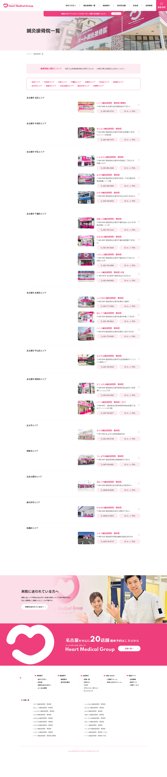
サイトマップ (88, 725)
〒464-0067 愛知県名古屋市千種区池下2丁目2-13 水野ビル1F (116, 257)
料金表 (135, 5)
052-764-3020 (107, 248)
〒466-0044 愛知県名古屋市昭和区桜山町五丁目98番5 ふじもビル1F (116, 387)
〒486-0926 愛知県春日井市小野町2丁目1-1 (113, 509)
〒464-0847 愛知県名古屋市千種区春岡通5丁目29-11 (116, 239)
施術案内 (106, 5)
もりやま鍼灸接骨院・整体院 (43, 756)
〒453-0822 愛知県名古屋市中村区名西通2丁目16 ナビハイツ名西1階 (116, 131)
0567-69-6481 (107, 464)
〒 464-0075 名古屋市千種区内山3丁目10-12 (113, 274)
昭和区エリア (117, 82)
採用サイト (133, 717)
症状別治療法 (65, 717)
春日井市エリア (82, 86)
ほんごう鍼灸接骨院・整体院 (43, 742)
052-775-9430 (107, 336)
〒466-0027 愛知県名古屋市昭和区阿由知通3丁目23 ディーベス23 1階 (116, 405)
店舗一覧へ (131, 683)
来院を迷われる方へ (44, 719)
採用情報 (149, 5)
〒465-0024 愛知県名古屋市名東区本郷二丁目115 (115, 314)
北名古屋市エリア (66, 86)
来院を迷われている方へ (35, 641)
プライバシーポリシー (91, 722)
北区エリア (35, 82)
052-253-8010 (107, 201)
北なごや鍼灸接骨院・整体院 (94, 756)
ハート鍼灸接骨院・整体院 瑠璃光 (44, 770)
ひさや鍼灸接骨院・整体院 (42, 749)
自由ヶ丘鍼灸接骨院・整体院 (94, 749)
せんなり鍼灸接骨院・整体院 (94, 742)
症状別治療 (121, 5)
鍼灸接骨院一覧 (89, 5)
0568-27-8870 (107, 516)
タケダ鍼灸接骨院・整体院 (42, 738)
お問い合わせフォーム (114, 717)
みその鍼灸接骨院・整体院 (93, 745)
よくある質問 (42, 722)
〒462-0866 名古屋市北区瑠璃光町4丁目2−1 (113, 104)
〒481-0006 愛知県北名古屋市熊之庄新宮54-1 (114, 483)
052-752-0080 (107, 265)
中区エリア (61, 82)
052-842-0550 (107, 395)
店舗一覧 (87, 714)
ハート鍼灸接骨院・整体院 (93, 759)
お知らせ (87, 717)
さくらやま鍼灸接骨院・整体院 (95, 752)
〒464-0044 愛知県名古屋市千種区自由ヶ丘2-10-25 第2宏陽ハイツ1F (116, 221)
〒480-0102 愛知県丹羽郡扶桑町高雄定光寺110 (115, 535)
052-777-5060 (107, 306)
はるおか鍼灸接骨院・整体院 (43, 752)
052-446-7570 (107, 140)
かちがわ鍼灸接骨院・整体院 (43, 759)
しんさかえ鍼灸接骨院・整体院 (43, 745)
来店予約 (161, 5)
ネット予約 (129, 111)
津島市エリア (50, 86)
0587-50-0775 (107, 541)
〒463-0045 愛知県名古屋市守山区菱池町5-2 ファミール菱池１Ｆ (116, 358)
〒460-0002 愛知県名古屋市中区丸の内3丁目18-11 (116, 194)
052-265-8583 (107, 186)
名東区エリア (89, 82)
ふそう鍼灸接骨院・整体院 (42, 763)
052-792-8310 (107, 367)
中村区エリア (48, 82)
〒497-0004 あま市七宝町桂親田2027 (111, 432)
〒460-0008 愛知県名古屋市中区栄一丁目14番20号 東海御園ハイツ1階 (116, 177)
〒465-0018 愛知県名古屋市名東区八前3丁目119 (115, 330)
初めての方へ (71, 5)
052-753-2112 (107, 230)
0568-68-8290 (107, 490)
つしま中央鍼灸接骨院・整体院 (95, 763)
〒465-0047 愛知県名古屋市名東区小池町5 (113, 299)
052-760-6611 (107, 321)
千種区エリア (75, 82)
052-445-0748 (107, 439)
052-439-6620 (107, 280)
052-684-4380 (107, 168)
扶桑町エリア (98, 86)
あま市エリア (36, 86)
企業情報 (133, 714)
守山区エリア (103, 82)
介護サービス (134, 719)
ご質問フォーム (112, 714)
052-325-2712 (107, 111)
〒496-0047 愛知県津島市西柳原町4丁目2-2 (113, 458)
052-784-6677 (107, 413)
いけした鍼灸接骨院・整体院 (43, 766)
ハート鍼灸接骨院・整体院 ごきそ (96, 766)
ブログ (86, 719)
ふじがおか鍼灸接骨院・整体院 (95, 738)
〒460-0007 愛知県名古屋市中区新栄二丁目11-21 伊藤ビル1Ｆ (116, 160)
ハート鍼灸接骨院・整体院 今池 (95, 770)
